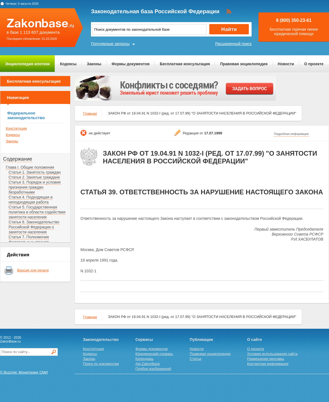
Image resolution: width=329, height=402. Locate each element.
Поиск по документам (101, 364)
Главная (90, 113)
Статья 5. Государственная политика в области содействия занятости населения (37, 212)
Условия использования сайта (272, 354)
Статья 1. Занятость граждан (35, 172)
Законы (94, 64)
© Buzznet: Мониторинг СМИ (24, 372)
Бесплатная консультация (185, 64)
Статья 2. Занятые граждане (34, 177)
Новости (286, 64)
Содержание (17, 159)
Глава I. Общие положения (30, 167)
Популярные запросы (110, 43)
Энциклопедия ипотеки (27, 64)
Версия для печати (33, 270)
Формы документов (130, 64)
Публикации (201, 339)
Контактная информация (267, 364)
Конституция (16, 128)
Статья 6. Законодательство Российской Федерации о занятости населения (34, 227)
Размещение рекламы (265, 359)
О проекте (313, 64)
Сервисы (144, 339)
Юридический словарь (154, 354)
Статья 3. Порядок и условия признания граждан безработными (35, 187)
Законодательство (101, 339)
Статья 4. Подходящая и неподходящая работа (31, 199)
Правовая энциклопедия (243, 64)
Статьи (195, 359)
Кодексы (68, 64)
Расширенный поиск (233, 43)
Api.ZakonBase (147, 364)
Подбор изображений (153, 369)
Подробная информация (291, 133)
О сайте (254, 339)
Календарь (144, 359)
